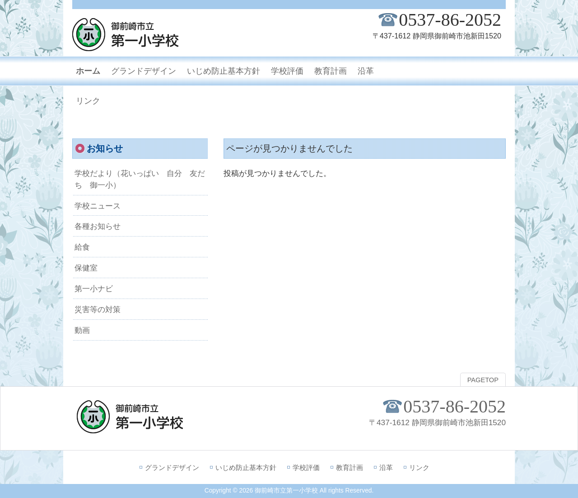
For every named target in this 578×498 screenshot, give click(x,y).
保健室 (86, 267)
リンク (419, 467)
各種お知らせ (98, 226)
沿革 (386, 467)
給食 (82, 246)
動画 (82, 330)
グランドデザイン (172, 467)
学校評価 (306, 467)
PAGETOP (483, 380)
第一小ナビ (94, 288)
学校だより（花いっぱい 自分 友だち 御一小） (140, 179)
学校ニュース (98, 205)
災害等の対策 (98, 309)
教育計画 (349, 467)
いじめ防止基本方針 (245, 467)
